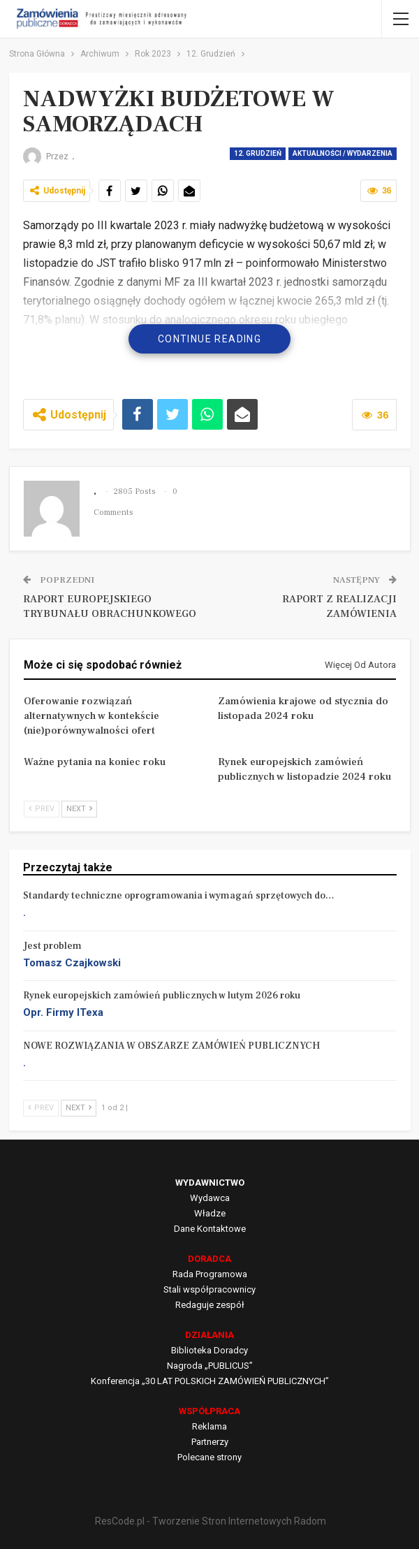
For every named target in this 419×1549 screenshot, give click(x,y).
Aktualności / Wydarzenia (342, 153)
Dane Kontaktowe (210, 1228)
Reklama (209, 1426)
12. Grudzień (257, 153)
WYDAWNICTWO (209, 1182)
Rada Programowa (209, 1274)
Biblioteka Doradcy (209, 1350)
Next (79, 808)
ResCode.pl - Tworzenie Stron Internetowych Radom (210, 1521)
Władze (210, 1213)
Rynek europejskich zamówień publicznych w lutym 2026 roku (161, 995)
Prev (41, 808)
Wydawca (210, 1198)
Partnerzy (209, 1442)
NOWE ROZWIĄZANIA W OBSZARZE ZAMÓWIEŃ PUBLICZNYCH (171, 1046)
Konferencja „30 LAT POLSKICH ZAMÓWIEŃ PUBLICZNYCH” (210, 1381)
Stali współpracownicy (209, 1289)
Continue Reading (209, 338)
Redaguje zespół (209, 1305)
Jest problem (52, 946)
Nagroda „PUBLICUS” (210, 1365)
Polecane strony (209, 1457)
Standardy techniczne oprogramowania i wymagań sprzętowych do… (179, 895)
